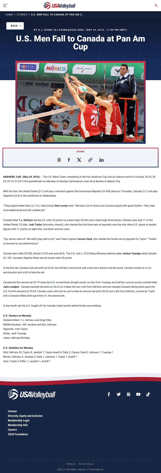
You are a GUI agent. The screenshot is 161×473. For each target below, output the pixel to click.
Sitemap (71, 464)
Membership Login (18, 420)
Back (14, 25)
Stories (22, 14)
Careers (12, 429)
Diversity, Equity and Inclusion (25, 415)
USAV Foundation (18, 434)
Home (9, 14)
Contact (12, 411)
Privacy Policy (86, 464)
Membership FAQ (18, 425)
